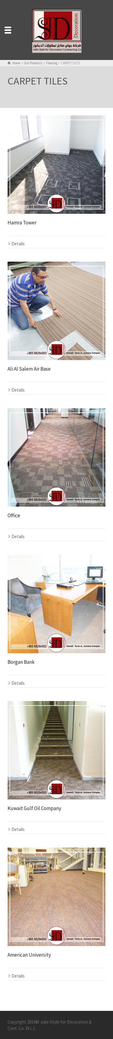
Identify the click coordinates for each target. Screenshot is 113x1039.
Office (14, 515)
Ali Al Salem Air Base (29, 369)
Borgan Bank (21, 662)
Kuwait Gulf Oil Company (34, 808)
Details (18, 244)
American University (29, 954)
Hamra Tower (22, 222)
